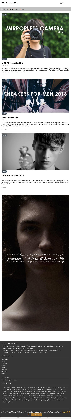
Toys (49, 350)
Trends (19, 398)
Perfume (5, 402)
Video (45, 352)
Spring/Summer (21, 395)
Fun (22, 9)
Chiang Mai (41, 389)
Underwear (36, 391)
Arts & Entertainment (30, 350)
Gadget (44, 400)
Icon (24, 348)
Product (8, 400)
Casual (5, 395)
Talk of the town (50, 389)
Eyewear (42, 393)
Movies (63, 391)
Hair (8, 391)
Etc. (19, 389)
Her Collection (14, 391)
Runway (12, 346)
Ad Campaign (50, 393)
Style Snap (30, 348)
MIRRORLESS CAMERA (12, 63)
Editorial (6, 352)
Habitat (15, 393)
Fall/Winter (39, 395)
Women (33, 389)
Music (28, 393)
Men (52, 395)
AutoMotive (59, 400)
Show (37, 393)
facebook (5, 359)
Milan (4, 389)
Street (28, 389)
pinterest (4, 369)
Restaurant (11, 395)
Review (9, 389)
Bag (11, 398)
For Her (60, 346)
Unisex (65, 387)
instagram (4, 363)
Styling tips (24, 400)
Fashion (5, 346)
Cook (55, 387)
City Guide (34, 352)
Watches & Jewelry (32, 346)
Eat (4, 387)
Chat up (9, 393)
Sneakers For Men (10, 117)
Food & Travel (19, 350)
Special (29, 391)
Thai (52, 387)
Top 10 (40, 352)
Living (11, 402)
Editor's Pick (60, 393)
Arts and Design (28, 398)
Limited (50, 391)
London (23, 387)
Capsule (47, 395)
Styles (28, 395)
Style (11, 9)
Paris (4, 393)
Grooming (11, 348)
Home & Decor (42, 350)
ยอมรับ (36, 414)
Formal (63, 389)
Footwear (51, 400)
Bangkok (44, 391)
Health (18, 400)
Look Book (56, 391)
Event (14, 400)
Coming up (22, 393)
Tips (4, 400)
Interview (23, 391)
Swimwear (46, 387)
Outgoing (30, 387)
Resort (15, 389)
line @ (3, 361)
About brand (53, 346)
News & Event (56, 350)
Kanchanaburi (15, 387)
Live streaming (43, 346)
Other (60, 387)
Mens (33, 393)
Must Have (20, 352)
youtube (4, 371)
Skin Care (37, 398)
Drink (48, 398)
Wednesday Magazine (9, 380)
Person (17, 9)
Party (58, 389)
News (15, 398)
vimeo (3, 365)
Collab (33, 395)
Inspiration (18, 348)
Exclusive (12, 352)
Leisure (5, 350)
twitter (3, 367)
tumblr (3, 373)
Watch (31, 400)
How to (11, 350)
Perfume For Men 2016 (13, 175)
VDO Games (38, 387)
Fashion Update (20, 346)
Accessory (57, 395)
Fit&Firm (43, 398)
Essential (26, 352)
